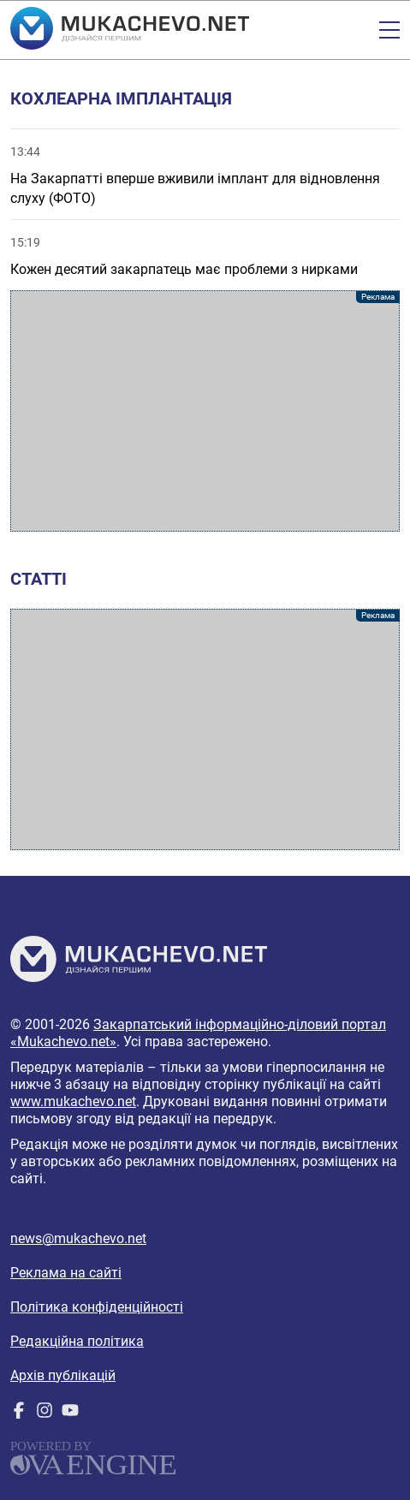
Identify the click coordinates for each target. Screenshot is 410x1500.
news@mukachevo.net (78, 1238)
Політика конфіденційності (96, 1307)
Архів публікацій (63, 1375)
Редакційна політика (77, 1341)
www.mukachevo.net (73, 1101)
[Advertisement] (205, 411)
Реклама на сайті (66, 1273)
